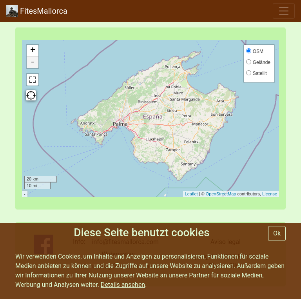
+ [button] (32, 51)
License (269, 193)
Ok (277, 233)
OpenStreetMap (221, 193)
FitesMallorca (36, 11)
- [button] (32, 62)
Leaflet (191, 193)
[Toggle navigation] (284, 11)
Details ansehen (123, 284)
